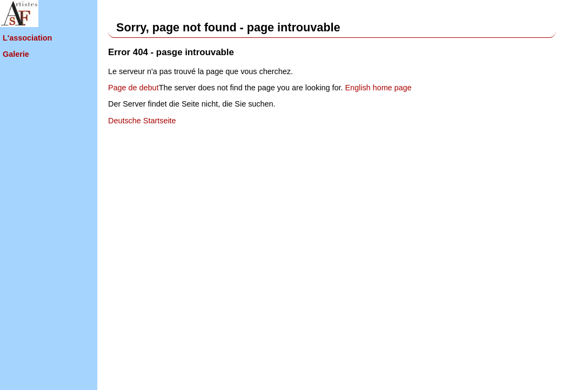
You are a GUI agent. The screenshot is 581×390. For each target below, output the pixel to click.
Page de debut (133, 87)
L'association (27, 38)
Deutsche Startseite (142, 120)
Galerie (16, 54)
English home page (378, 87)
